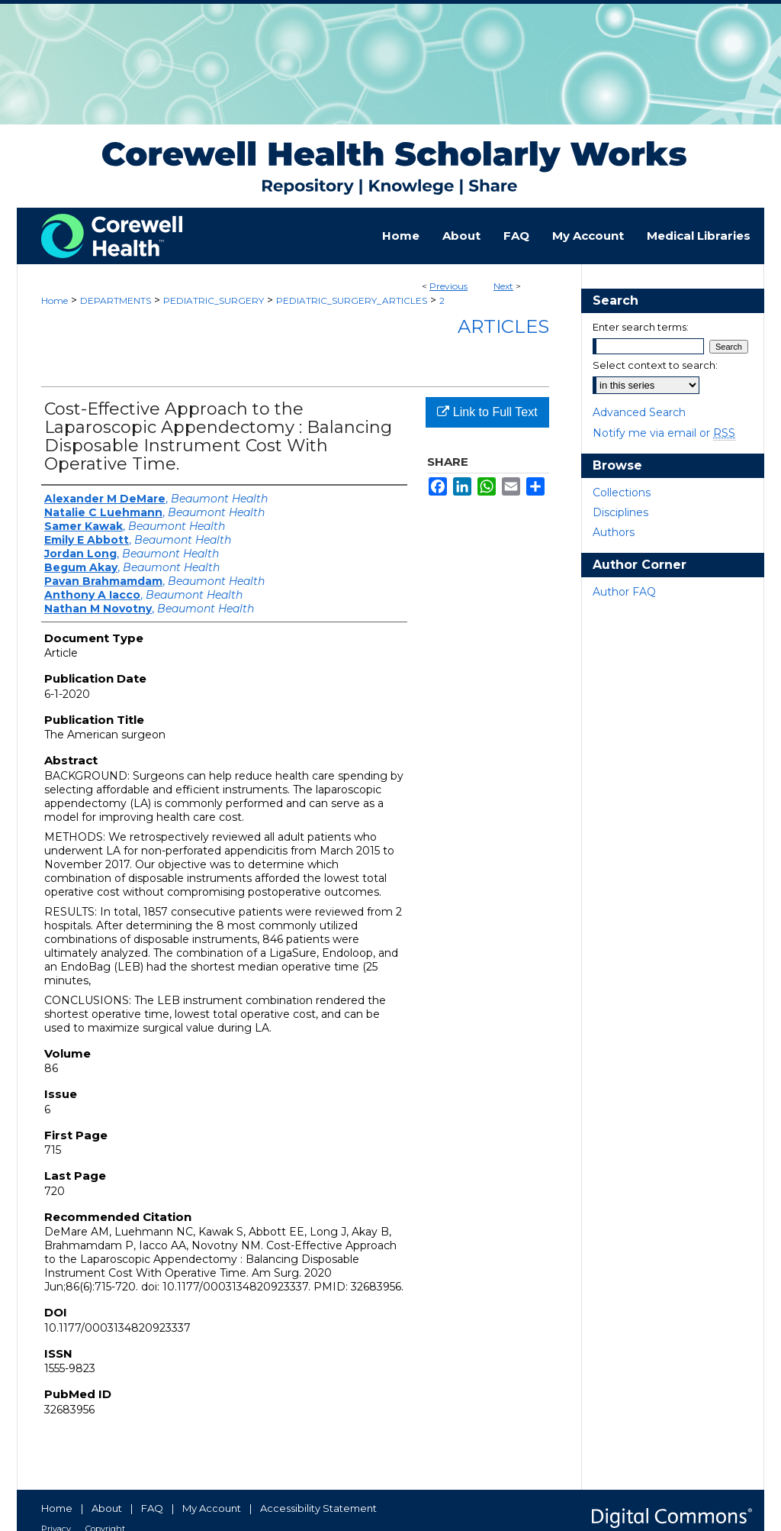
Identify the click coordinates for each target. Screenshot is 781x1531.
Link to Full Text (487, 411)
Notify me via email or (664, 433)
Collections (622, 492)
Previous (448, 286)
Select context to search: (655, 365)
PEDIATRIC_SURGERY (213, 300)
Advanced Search (639, 412)
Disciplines (620, 512)
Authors (614, 532)
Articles (503, 326)
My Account (211, 1508)
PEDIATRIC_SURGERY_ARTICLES (351, 300)
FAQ (152, 1508)
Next (503, 286)
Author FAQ (624, 592)
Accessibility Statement (318, 1508)
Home (54, 300)
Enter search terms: (641, 327)
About (107, 1508)
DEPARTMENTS (115, 300)
